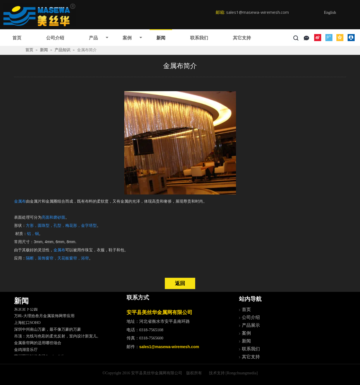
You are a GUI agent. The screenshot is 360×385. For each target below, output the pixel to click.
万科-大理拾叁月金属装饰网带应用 (44, 317)
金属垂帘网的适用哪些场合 (37, 344)
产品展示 (251, 325)
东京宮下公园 (26, 310)
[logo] (39, 14)
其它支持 (242, 37)
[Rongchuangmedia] (242, 373)
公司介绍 (55, 37)
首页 (16, 37)
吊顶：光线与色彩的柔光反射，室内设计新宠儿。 (57, 337)
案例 (127, 37)
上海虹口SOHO (27, 324)
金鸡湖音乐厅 (26, 351)
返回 (180, 283)
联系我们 (199, 37)
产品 (93, 37)
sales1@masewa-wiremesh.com (257, 12)
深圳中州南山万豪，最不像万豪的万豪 (47, 330)
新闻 (160, 37)
